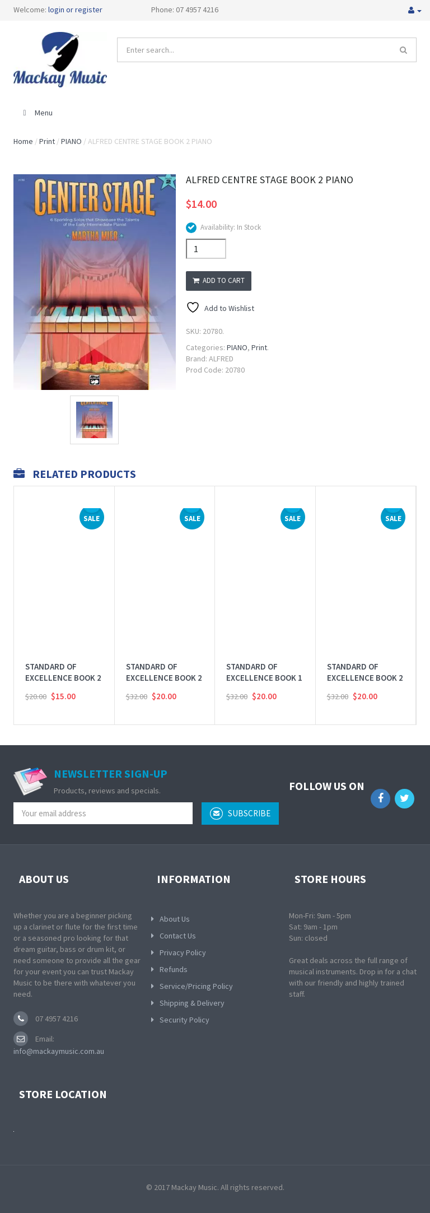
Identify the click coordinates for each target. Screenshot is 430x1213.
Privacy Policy (183, 952)
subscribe (240, 813)
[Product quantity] (206, 249)
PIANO (71, 141)
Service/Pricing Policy (196, 986)
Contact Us (178, 936)
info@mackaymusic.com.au (58, 1051)
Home (23, 141)
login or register (75, 9)
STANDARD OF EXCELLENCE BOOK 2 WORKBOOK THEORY (63, 663)
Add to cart (219, 280)
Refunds (174, 969)
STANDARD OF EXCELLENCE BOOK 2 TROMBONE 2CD (164, 663)
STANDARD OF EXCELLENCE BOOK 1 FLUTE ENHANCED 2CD (264, 669)
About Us (175, 919)
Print (47, 141)
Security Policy (184, 1020)
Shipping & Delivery (192, 1003)
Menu (36, 113)
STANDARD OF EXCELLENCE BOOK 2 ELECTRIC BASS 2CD (365, 663)
